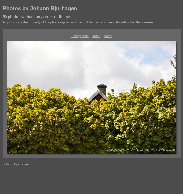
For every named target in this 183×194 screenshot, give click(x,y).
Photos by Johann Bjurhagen (40, 8)
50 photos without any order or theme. (37, 17)
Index (96, 36)
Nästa (108, 36)
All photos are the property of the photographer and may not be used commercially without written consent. (79, 22)
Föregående (80, 36)
